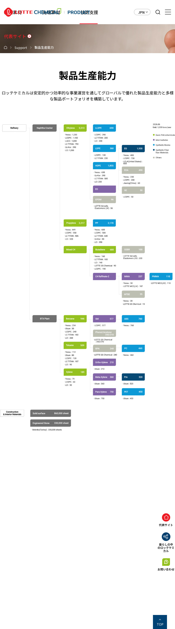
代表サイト (15, 36)
